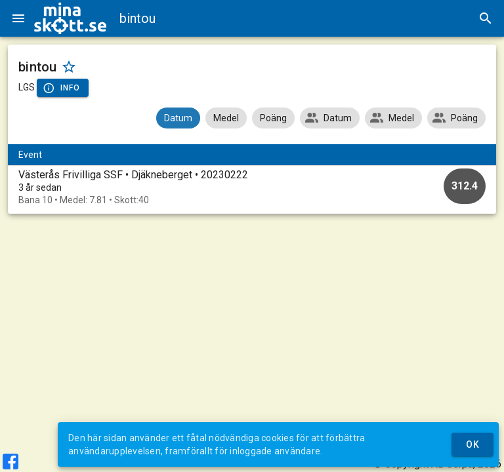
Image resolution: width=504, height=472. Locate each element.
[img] (70, 18)
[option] (252, 187)
